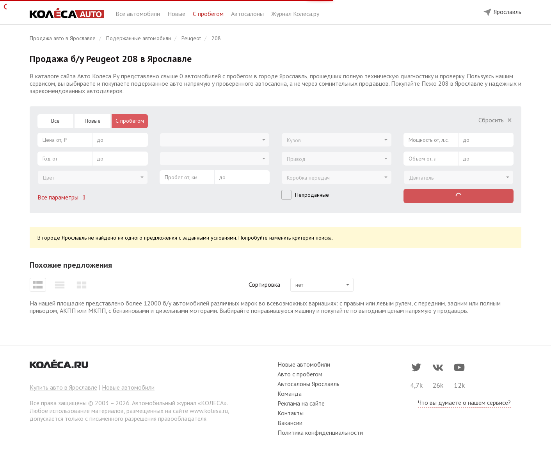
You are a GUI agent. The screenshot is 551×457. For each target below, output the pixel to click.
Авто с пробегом (299, 374)
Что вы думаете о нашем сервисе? (464, 402)
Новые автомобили (128, 387)
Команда (289, 393)
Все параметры (62, 197)
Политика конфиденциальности (320, 432)
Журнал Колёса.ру (295, 14)
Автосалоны (248, 14)
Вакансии (289, 423)
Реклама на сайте (301, 403)
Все (55, 120)
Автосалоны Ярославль (308, 384)
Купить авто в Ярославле (63, 387)
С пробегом (209, 14)
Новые (177, 14)
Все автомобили (139, 14)
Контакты (290, 413)
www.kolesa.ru (209, 411)
